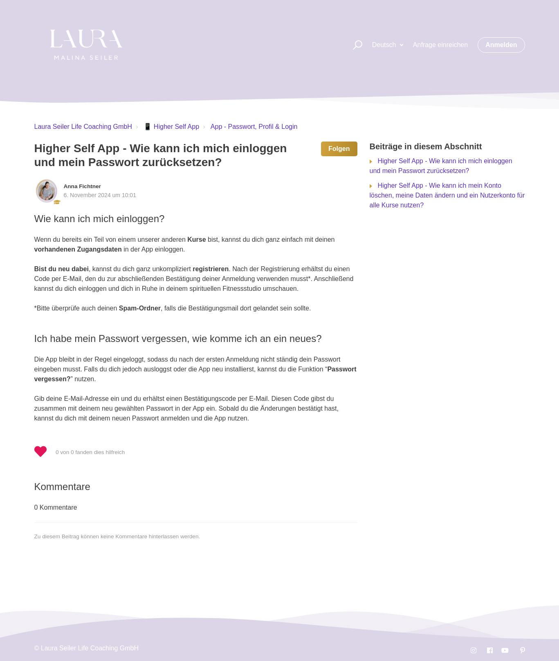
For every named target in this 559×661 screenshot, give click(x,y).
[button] (354, 45)
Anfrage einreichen (440, 44)
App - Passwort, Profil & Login (254, 126)
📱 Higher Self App (171, 126)
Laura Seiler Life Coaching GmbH (83, 126)
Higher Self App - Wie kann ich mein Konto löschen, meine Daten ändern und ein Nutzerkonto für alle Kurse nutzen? (447, 195)
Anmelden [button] (501, 44)
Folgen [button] (339, 148)
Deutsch (385, 44)
